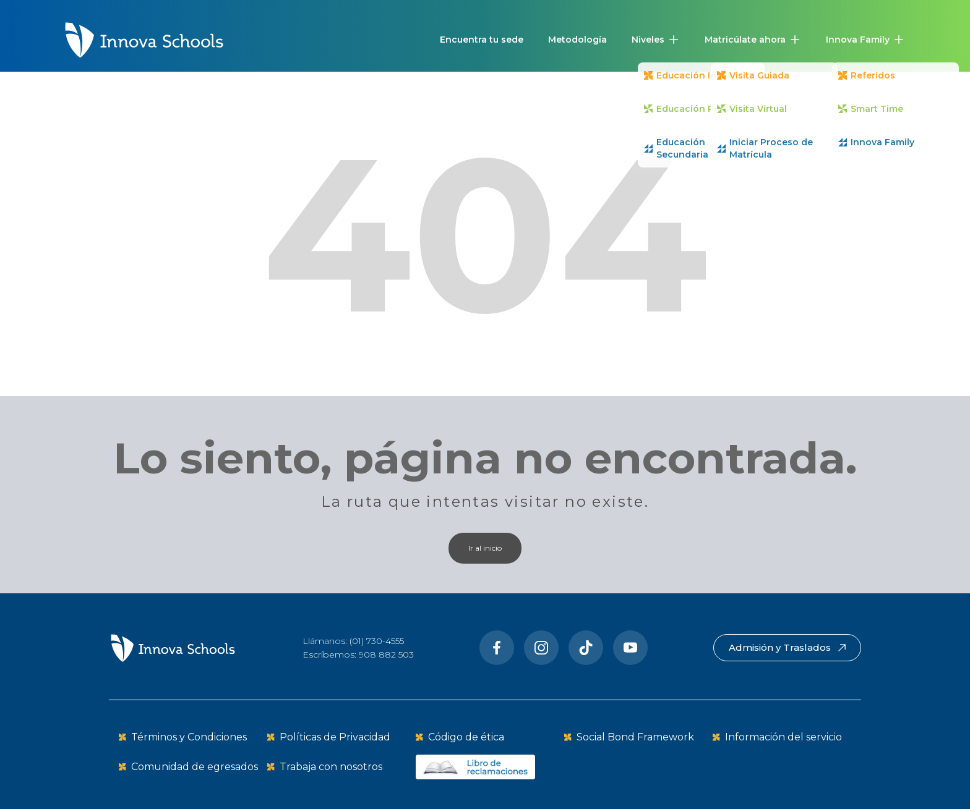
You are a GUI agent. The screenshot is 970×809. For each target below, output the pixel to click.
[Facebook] (496, 647)
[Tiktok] (586, 647)
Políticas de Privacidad (335, 737)
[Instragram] (541, 647)
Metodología (577, 39)
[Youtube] (630, 647)
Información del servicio (783, 737)
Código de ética (466, 737)
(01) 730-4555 (377, 640)
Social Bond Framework (635, 737)
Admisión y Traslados (787, 647)
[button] (656, 39)
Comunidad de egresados (194, 767)
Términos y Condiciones (189, 737)
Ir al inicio (485, 548)
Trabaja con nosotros (331, 767)
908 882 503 (386, 654)
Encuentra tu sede (481, 39)
